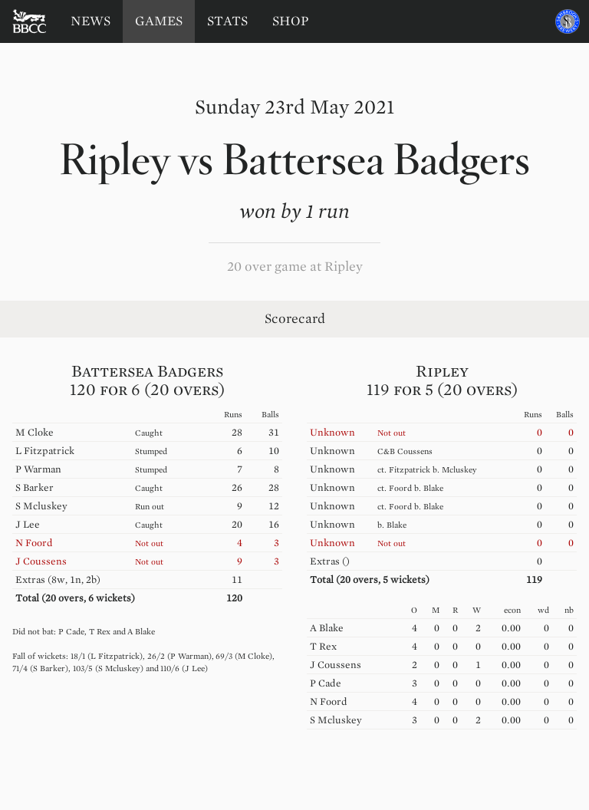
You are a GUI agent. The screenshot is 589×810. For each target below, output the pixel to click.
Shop (290, 21)
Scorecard (295, 318)
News (90, 21)
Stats (227, 21)
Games (159, 21)
